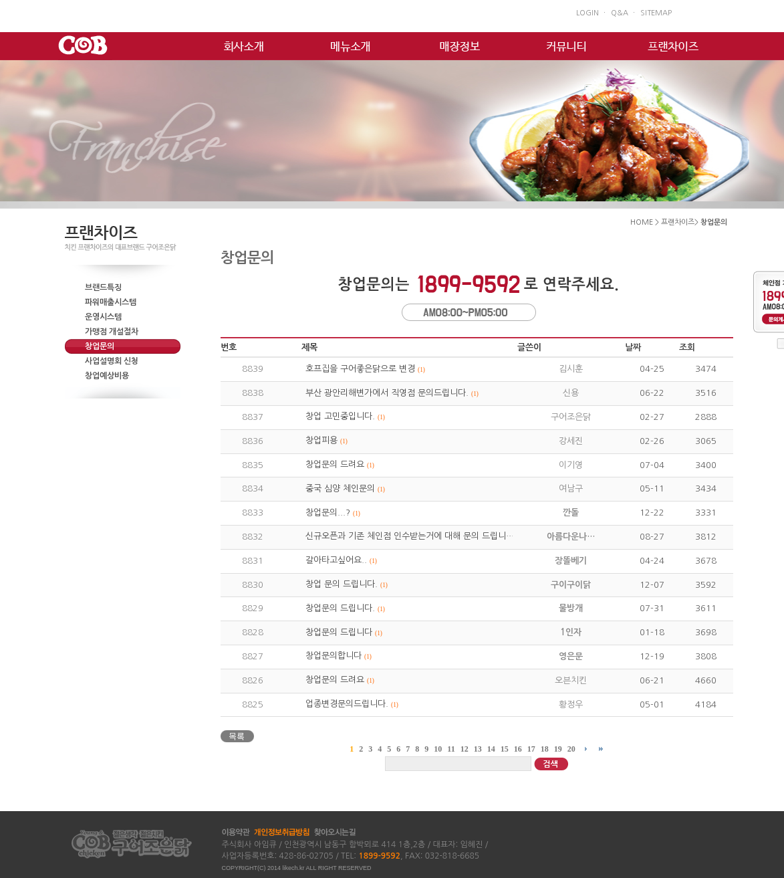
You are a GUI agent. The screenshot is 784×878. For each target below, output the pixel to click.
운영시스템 (103, 317)
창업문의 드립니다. (340, 608)
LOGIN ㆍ (592, 13)
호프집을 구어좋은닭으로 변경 (360, 368)
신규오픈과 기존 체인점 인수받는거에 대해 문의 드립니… (409, 536)
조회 (687, 347)
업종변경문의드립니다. (346, 703)
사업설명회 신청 (111, 361)
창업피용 (321, 440)
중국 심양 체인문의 (340, 488)
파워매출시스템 (110, 302)
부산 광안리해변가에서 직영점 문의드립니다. (387, 393)
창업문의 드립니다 (338, 632)
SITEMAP (656, 13)
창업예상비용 (107, 376)
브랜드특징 (103, 288)
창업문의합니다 (333, 655)
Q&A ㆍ (624, 13)
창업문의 (99, 346)
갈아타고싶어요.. (336, 560)
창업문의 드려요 (334, 464)
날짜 (633, 347)
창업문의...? (327, 512)
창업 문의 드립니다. (341, 584)
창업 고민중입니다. (340, 416)
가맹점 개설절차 (111, 332)
